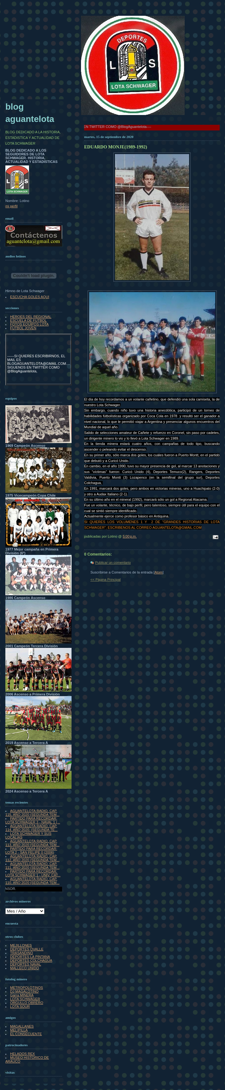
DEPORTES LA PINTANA (30, 957)
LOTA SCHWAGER (25, 999)
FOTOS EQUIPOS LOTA (29, 324)
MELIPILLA (19, 1030)
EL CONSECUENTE (26, 1034)
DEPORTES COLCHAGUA (31, 960)
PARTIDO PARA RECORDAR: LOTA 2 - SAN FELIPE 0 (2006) (31, 850)
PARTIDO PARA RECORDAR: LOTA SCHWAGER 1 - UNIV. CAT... (33, 873)
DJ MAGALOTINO (24, 991)
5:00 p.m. (130, 536)
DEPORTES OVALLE (26, 949)
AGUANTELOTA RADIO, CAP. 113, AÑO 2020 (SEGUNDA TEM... (32, 843)
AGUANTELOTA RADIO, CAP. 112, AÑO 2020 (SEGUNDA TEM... (32, 858)
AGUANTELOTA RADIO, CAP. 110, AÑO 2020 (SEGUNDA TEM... (32, 881)
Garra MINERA (21, 995)
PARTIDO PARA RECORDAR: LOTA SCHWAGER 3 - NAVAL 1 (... (32, 820)
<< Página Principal (105, 579)
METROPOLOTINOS (26, 987)
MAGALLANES (22, 1026)
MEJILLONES (21, 945)
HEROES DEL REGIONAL (30, 317)
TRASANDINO (21, 953)
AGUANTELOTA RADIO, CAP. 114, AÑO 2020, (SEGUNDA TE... (31, 828)
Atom (158, 572)
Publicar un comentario (113, 562)
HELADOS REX (22, 1054)
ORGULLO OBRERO (26, 1003)
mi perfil (11, 206)
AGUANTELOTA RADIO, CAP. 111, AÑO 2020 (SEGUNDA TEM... (32, 865)
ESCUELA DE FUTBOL (28, 320)
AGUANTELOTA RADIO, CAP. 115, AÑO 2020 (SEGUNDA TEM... (32, 812)
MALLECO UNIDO (24, 968)
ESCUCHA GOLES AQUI (29, 297)
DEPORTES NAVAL (25, 964)
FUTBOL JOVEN (23, 328)
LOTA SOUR (20, 1006)
